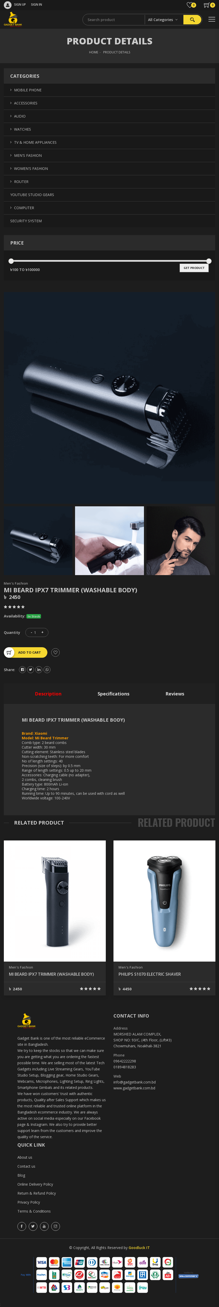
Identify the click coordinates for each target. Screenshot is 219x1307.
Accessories (25, 103)
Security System (26, 220)
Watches (22, 129)
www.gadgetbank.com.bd (134, 1088)
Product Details (116, 52)
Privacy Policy (28, 1202)
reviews (174, 694)
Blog (21, 1175)
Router (21, 181)
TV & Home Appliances (35, 142)
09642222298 (124, 1061)
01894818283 (124, 1066)
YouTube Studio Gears (32, 194)
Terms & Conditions (34, 1211)
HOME (93, 52)
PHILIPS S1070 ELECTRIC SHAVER (150, 974)
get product (194, 268)
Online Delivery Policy (35, 1184)
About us (24, 1157)
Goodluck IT (139, 1247)
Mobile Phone (27, 90)
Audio (20, 116)
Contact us (26, 1166)
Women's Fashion (31, 168)
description (48, 694)
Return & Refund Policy (36, 1193)
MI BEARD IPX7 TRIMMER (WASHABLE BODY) (51, 974)
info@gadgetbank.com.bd (134, 1082)
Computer (24, 207)
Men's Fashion (16, 583)
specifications (113, 694)
